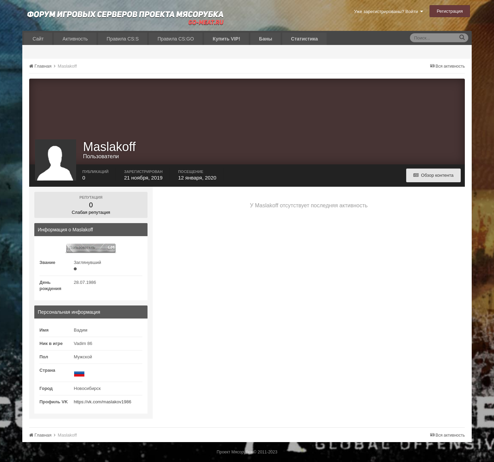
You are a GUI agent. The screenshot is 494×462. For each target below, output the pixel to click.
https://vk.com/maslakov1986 (102, 401)
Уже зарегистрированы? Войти (388, 11)
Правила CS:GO (175, 39)
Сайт (38, 39)
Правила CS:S (123, 39)
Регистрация (450, 11)
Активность (75, 39)
